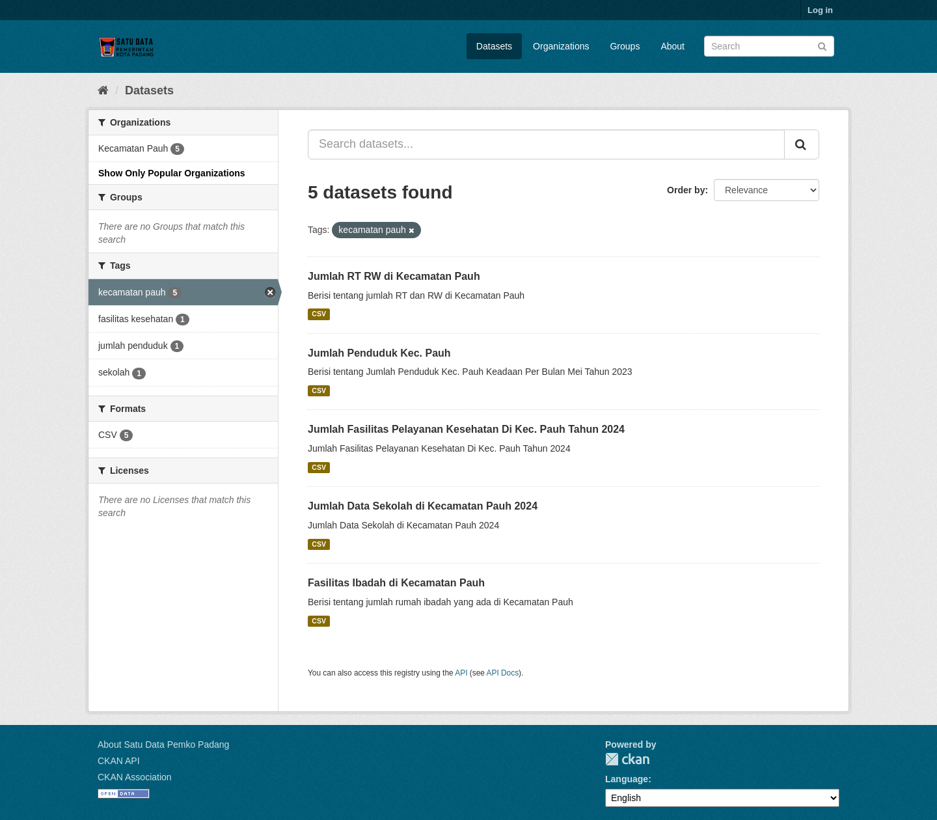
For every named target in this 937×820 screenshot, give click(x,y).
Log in (820, 10)
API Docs (503, 672)
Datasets (494, 46)
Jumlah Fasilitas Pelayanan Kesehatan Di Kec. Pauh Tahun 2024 (466, 429)
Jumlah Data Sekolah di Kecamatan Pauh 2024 (422, 506)
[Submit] (822, 45)
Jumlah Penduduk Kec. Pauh (379, 353)
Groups (625, 46)
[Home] (103, 90)
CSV (319, 314)
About (672, 46)
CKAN (627, 759)
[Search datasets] (769, 46)
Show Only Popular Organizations (171, 173)
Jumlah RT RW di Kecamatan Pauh (394, 276)
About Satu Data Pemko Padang (163, 744)
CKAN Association (135, 777)
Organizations (561, 46)
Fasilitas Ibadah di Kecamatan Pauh (396, 582)
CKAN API (119, 761)
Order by (686, 190)
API (461, 672)
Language (626, 779)
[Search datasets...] (546, 144)
